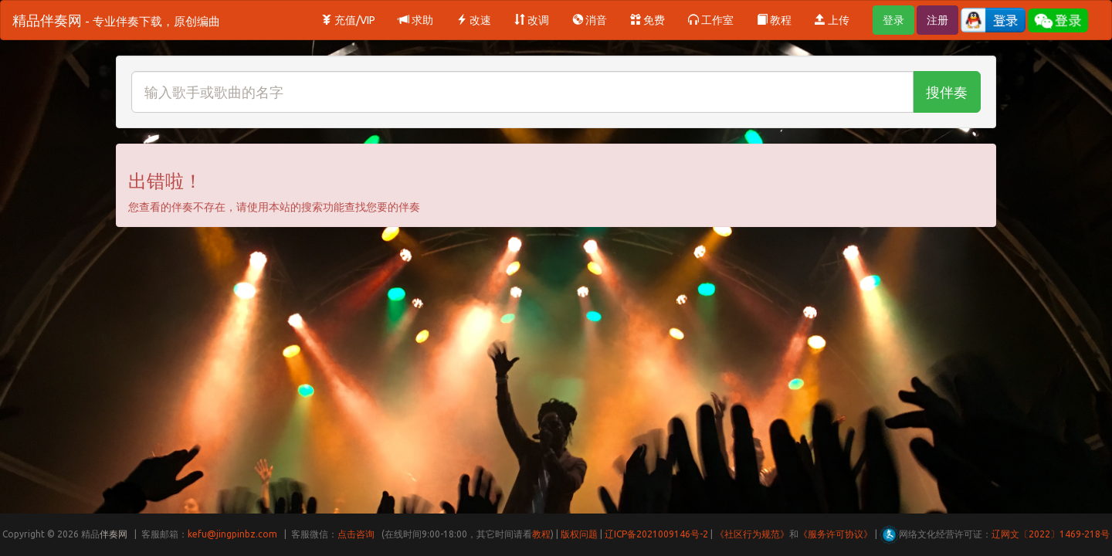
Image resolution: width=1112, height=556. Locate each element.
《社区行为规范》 (752, 534)
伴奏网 (113, 534)
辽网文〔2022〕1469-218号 (1051, 534)
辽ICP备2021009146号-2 (656, 534)
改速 (473, 20)
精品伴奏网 (116, 20)
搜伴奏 (947, 92)
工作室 (711, 20)
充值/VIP (348, 20)
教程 (774, 20)
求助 (415, 20)
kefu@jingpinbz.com (232, 534)
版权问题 (579, 534)
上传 (832, 20)
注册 (937, 20)
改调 (531, 20)
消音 (589, 20)
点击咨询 (356, 534)
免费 (647, 20)
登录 (893, 20)
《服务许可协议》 (835, 534)
